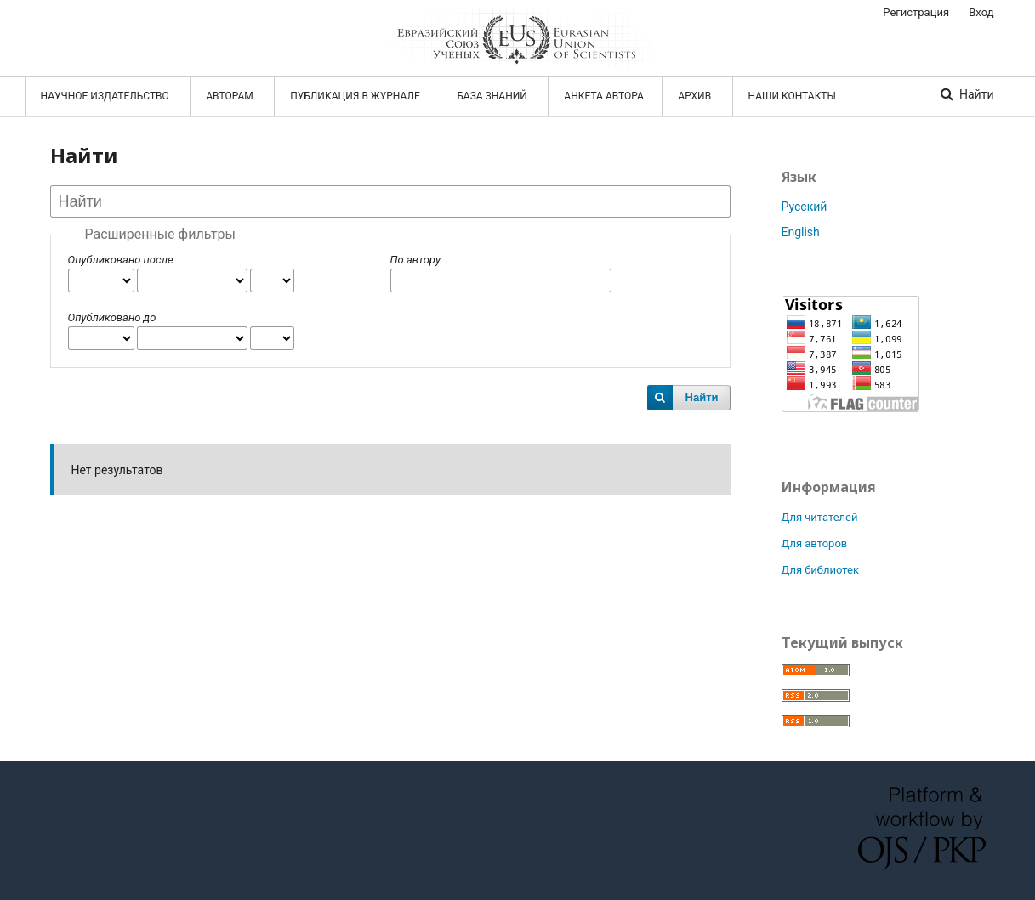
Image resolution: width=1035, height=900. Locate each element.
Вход (981, 12)
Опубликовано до (112, 317)
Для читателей (820, 517)
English (801, 232)
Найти (975, 94)
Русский (804, 206)
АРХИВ (696, 96)
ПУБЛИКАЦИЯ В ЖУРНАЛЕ (356, 96)
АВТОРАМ (230, 96)
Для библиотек (821, 569)
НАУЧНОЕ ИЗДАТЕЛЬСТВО (106, 96)
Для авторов (815, 543)
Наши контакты (792, 96)
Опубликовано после (120, 259)
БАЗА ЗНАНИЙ (493, 96)
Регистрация (916, 12)
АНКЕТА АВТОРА (604, 96)
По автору (415, 259)
